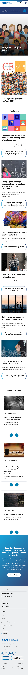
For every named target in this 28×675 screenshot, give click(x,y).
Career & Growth (6, 590)
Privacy (13, 667)
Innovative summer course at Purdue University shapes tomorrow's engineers (13, 468)
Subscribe (13, 575)
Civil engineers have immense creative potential (14, 233)
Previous (11, 435)
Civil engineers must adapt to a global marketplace (12, 318)
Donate (3, 611)
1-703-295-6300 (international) (10, 647)
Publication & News (7, 593)
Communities (5, 603)
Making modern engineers (13, 514)
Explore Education (6, 596)
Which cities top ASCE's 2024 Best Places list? (14, 376)
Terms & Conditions (20, 667)
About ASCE (5, 606)
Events (3, 600)
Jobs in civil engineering (8, 622)
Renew (3, 618)
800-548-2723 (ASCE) (7, 644)
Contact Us (4, 650)
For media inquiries (6, 625)
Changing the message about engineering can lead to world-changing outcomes (13, 185)
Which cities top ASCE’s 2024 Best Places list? (11, 362)
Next (17, 435)
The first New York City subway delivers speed (12, 418)
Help (2, 628)
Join (2, 615)
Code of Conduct (3, 667)
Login (20, 3)
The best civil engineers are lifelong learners (13, 276)
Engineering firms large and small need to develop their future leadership (13, 137)
